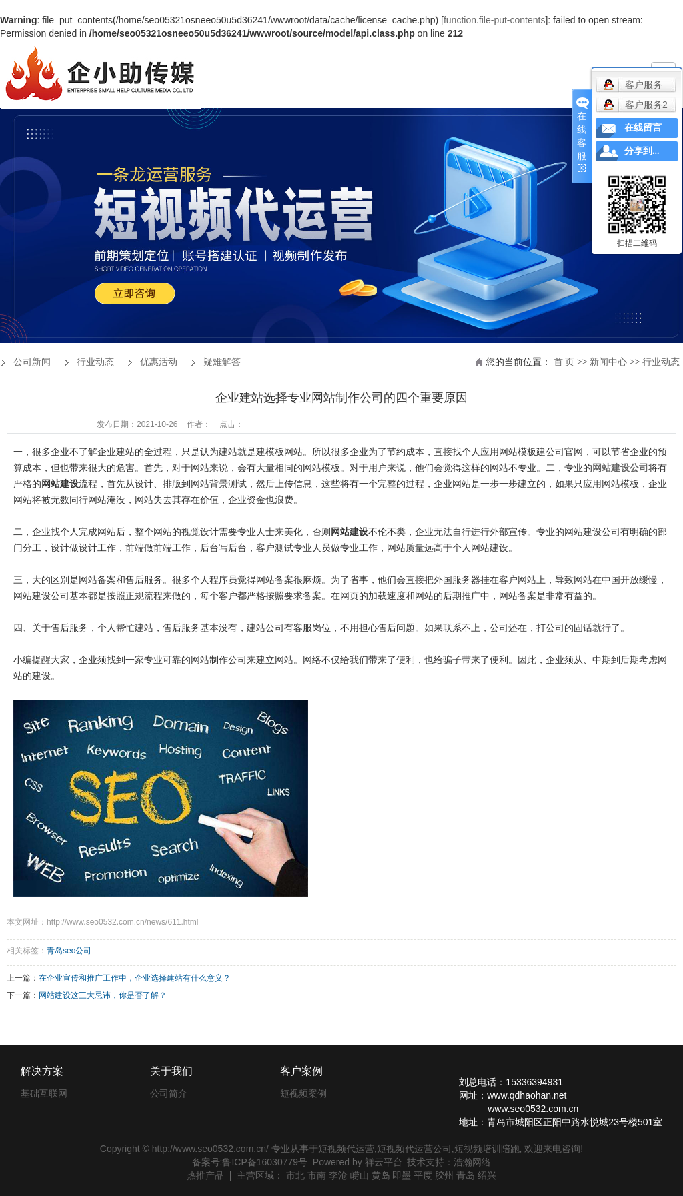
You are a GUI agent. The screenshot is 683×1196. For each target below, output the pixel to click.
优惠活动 (158, 362)
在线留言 (643, 128)
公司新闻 (32, 362)
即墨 (401, 1175)
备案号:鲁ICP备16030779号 (250, 1162)
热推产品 (205, 1175)
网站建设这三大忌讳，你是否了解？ (103, 995)
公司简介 (168, 1093)
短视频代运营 (346, 1148)
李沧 (338, 1175)
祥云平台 (383, 1162)
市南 (316, 1175)
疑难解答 (222, 362)
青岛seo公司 (69, 950)
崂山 (359, 1175)
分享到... (642, 151)
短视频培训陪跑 (487, 1148)
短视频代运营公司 (414, 1148)
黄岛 (381, 1175)
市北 (295, 1175)
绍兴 (487, 1175)
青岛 (465, 1175)
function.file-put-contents (495, 20)
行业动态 (661, 362)
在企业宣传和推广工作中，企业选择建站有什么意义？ (135, 978)
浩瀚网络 (472, 1162)
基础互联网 (44, 1093)
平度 (423, 1175)
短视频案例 (303, 1093)
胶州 (444, 1175)
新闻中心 (608, 362)
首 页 (564, 362)
